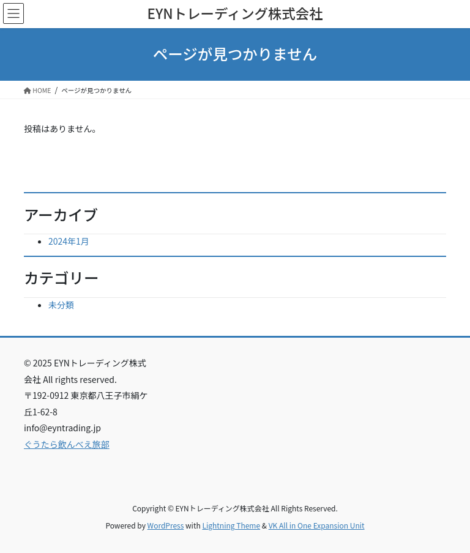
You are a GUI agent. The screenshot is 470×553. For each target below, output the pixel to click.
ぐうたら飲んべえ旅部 (67, 444)
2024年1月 (68, 241)
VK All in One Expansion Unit (317, 525)
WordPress (165, 525)
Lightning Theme (231, 525)
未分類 (61, 305)
